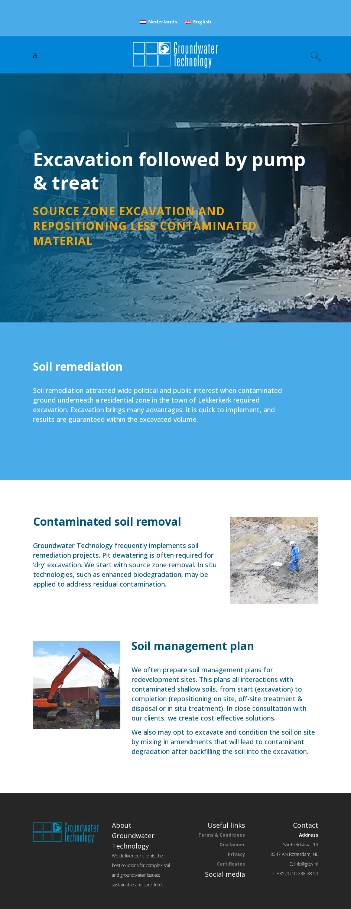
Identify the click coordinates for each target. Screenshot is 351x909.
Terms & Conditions (221, 835)
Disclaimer (232, 844)
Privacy (236, 854)
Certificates (231, 864)
